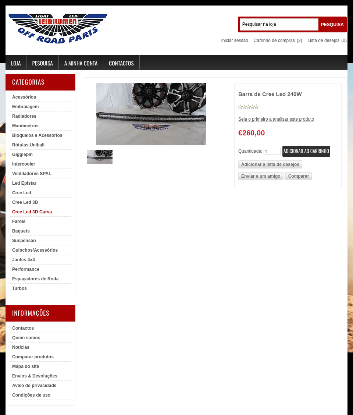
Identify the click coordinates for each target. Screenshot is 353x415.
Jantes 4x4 (23, 259)
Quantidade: (250, 151)
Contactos (121, 63)
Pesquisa (42, 63)
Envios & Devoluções (34, 376)
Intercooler (23, 164)
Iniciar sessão (234, 40)
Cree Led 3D (25, 202)
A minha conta (81, 63)
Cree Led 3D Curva (32, 211)
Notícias (20, 347)
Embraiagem (25, 106)
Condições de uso (31, 395)
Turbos (19, 288)
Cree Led (21, 192)
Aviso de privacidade (34, 385)
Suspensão (24, 240)
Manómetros (25, 125)
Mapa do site (25, 366)
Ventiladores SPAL (31, 173)
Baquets (21, 231)
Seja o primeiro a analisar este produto (276, 119)
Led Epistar (24, 183)
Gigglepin (22, 154)
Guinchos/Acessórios (35, 250)
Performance (25, 269)
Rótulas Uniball (28, 145)
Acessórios (24, 97)
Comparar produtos (33, 356)
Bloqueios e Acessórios (37, 135)
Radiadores (24, 116)
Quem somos (26, 337)
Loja (16, 63)
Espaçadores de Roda (35, 278)
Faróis (18, 221)
